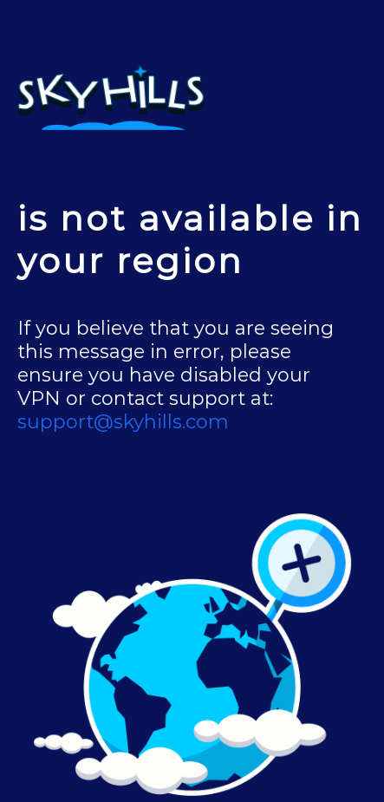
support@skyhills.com (123, 422)
